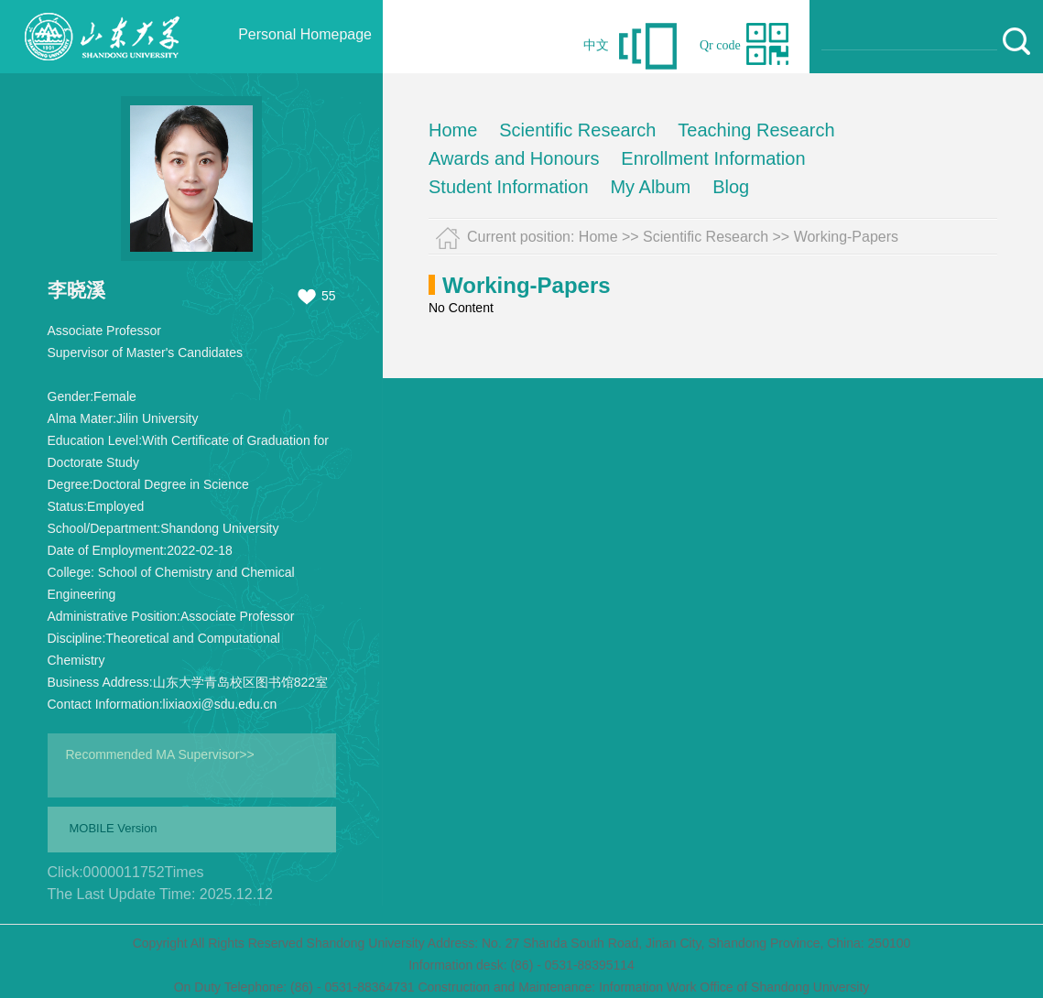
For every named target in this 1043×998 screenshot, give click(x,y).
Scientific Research (577, 130)
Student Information (509, 187)
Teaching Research (756, 130)
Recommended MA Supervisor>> (160, 754)
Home (453, 130)
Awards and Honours (514, 158)
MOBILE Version (114, 828)
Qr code (720, 45)
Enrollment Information (713, 158)
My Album (650, 187)
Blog (730, 187)
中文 (596, 45)
